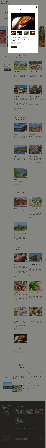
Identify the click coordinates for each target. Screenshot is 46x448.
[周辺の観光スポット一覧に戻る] (23, 224)
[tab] (13, 33)
